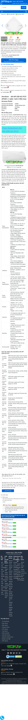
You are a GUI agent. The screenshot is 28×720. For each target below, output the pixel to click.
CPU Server (5, 629)
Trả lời (4, 502)
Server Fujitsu (22, 579)
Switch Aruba (6, 573)
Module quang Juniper (11, 578)
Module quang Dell (11, 588)
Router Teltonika (19, 579)
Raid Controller (5, 633)
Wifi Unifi (2, 582)
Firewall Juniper (15, 570)
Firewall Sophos (15, 573)
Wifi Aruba (2, 570)
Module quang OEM (11, 609)
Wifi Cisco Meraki (2, 574)
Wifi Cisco (2, 563)
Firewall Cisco (15, 563)
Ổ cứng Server (5, 621)
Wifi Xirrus (2, 593)
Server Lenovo (23, 570)
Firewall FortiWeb (15, 577)
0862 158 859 (19, 1)
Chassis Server (5, 627)
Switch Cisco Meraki (6, 592)
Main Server (5, 625)
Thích (10, 511)
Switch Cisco (6, 566)
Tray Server (5, 631)
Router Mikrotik (19, 575)
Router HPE (18, 568)
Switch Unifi (6, 587)
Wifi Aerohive (3, 586)
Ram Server (5, 623)
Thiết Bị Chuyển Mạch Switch (6, 559)
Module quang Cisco (11, 562)
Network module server (7, 637)
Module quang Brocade (11, 593)
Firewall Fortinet (15, 566)
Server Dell (22, 563)
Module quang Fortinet (11, 583)
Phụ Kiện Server (5, 618)
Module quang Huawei (11, 614)
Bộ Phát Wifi (2, 558)
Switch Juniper (6, 577)
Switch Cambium (7, 584)
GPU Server (5, 640)
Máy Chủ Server (22, 558)
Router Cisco (18, 564)
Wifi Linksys (3, 589)
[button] (26, 25)
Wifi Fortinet (3, 579)
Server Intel (22, 575)
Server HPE (22, 566)
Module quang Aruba (11, 573)
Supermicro (24, 573)
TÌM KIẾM (23, 7)
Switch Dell (6, 580)
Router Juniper (19, 572)
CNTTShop (13, 167)
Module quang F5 (11, 599)
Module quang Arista (11, 604)
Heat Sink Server (6, 635)
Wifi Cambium (3, 566)
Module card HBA (6, 638)
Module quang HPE (11, 567)
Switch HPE (6, 570)
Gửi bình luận (8, 490)
